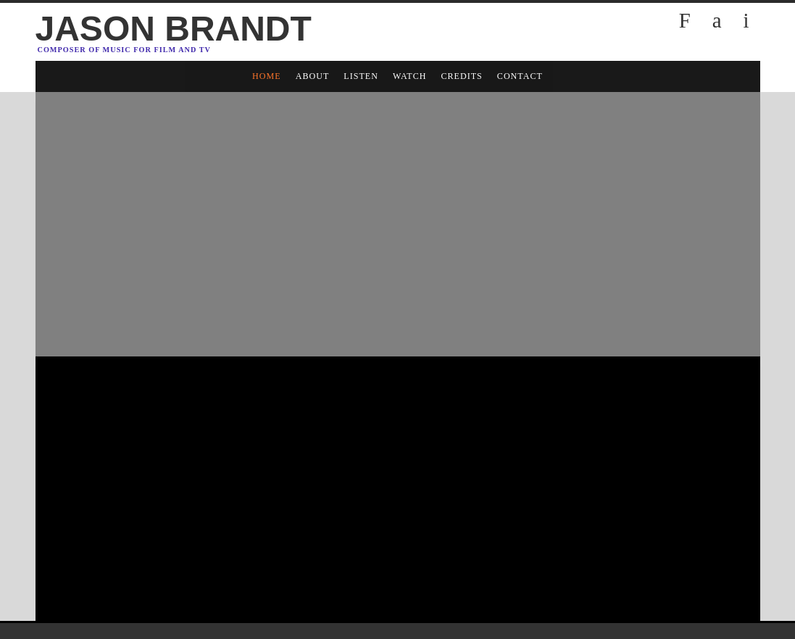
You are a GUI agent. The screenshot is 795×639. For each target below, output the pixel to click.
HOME (266, 76)
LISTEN (361, 76)
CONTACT (520, 76)
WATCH (410, 76)
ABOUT (313, 76)
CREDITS (461, 76)
